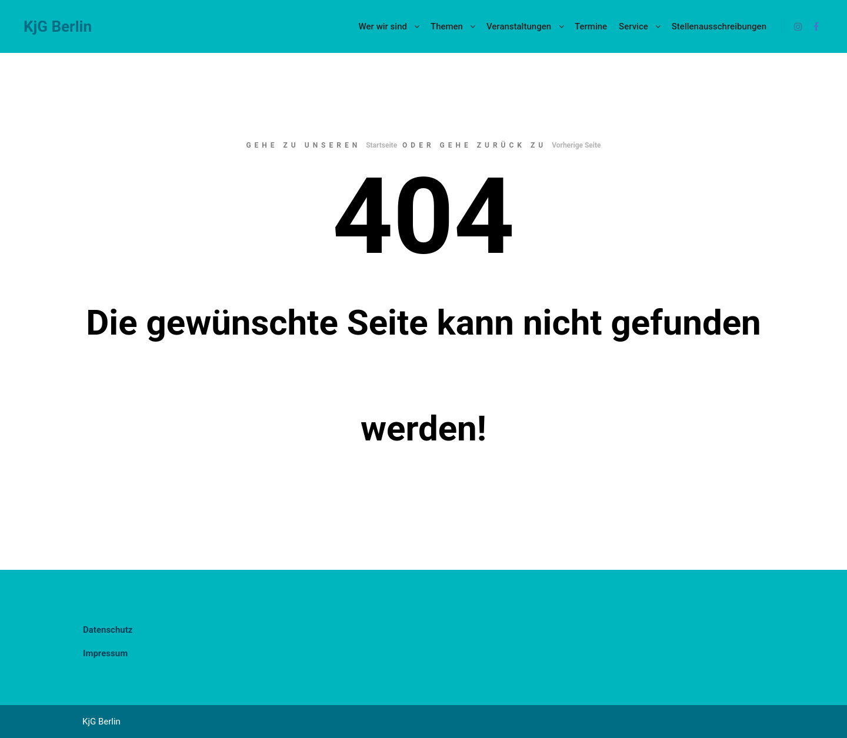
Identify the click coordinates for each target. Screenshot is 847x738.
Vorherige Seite (576, 145)
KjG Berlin (58, 26)
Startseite (381, 145)
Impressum (105, 653)
